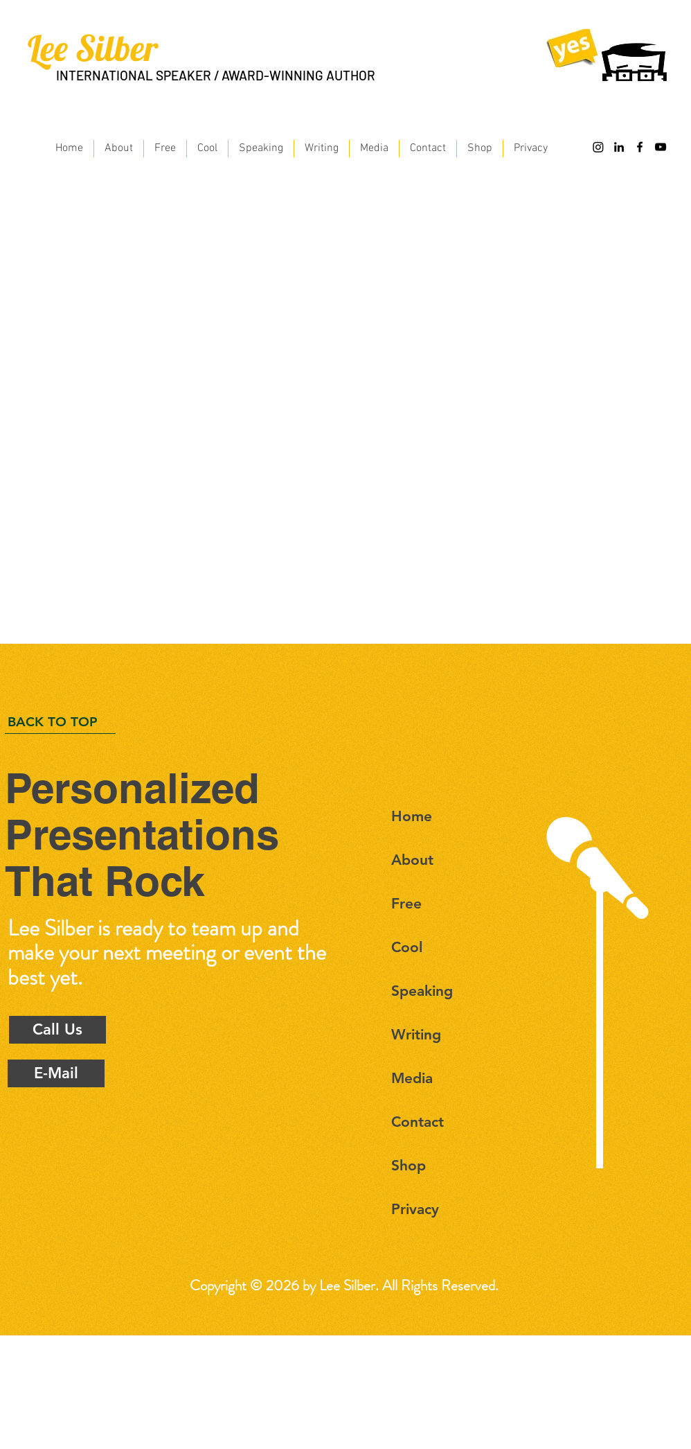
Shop (408, 1165)
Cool (406, 947)
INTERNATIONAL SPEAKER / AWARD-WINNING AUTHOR (215, 75)
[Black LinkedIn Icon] (619, 147)
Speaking (422, 990)
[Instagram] (598, 147)
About (412, 859)
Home (411, 816)
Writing (416, 1034)
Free (406, 903)
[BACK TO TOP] (60, 722)
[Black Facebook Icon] (640, 147)
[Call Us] (57, 1030)
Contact (417, 1121)
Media (412, 1078)
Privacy (415, 1209)
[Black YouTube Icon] (660, 147)
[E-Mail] (56, 1073)
